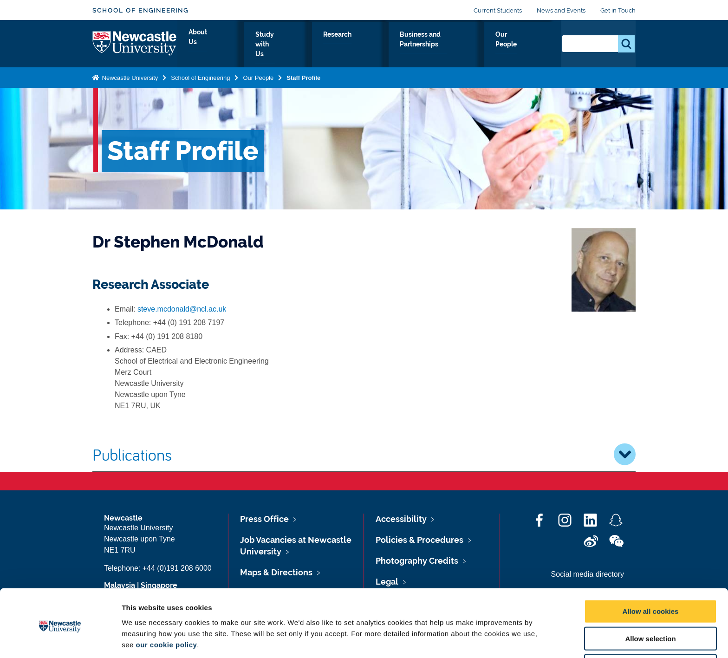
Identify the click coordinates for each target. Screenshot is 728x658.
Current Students (498, 10)
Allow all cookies (651, 576)
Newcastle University (129, 75)
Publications (364, 454)
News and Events (561, 10)
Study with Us (308, 45)
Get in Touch (618, 10)
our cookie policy (166, 609)
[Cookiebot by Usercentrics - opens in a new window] (60, 640)
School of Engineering (140, 10)
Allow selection (650, 604)
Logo (134, 43)
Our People (526, 45)
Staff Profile (303, 75)
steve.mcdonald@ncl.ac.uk (181, 309)
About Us (252, 45)
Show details (487, 640)
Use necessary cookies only (650, 631)
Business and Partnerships (444, 45)
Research (365, 45)
